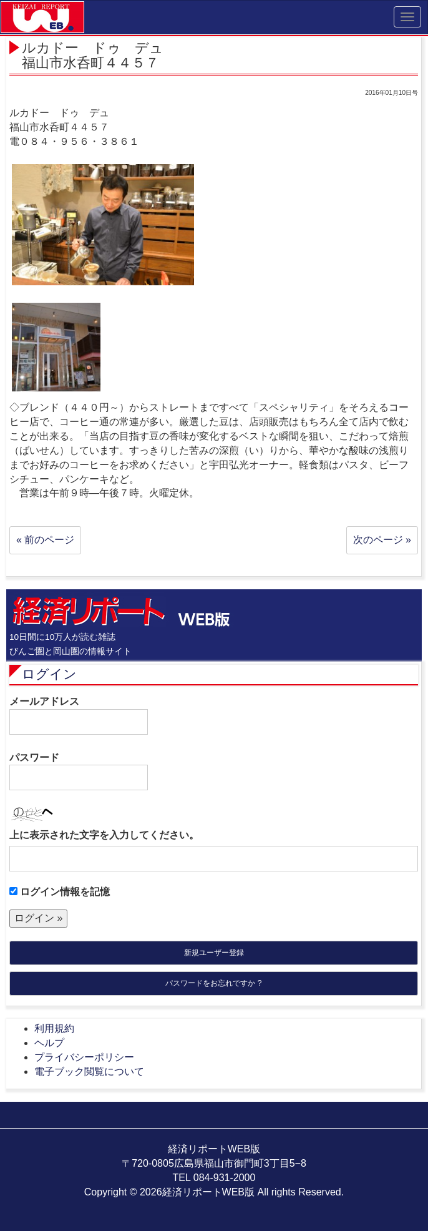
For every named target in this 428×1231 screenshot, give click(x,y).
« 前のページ (45, 539)
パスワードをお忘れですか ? (213, 983)
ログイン (49, 674)
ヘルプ (49, 1042)
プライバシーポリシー (84, 1057)
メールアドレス (78, 715)
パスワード (78, 771)
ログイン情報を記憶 (59, 891)
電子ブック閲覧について (89, 1071)
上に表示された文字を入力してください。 (104, 835)
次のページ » (382, 539)
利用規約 (54, 1028)
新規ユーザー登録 (214, 952)
